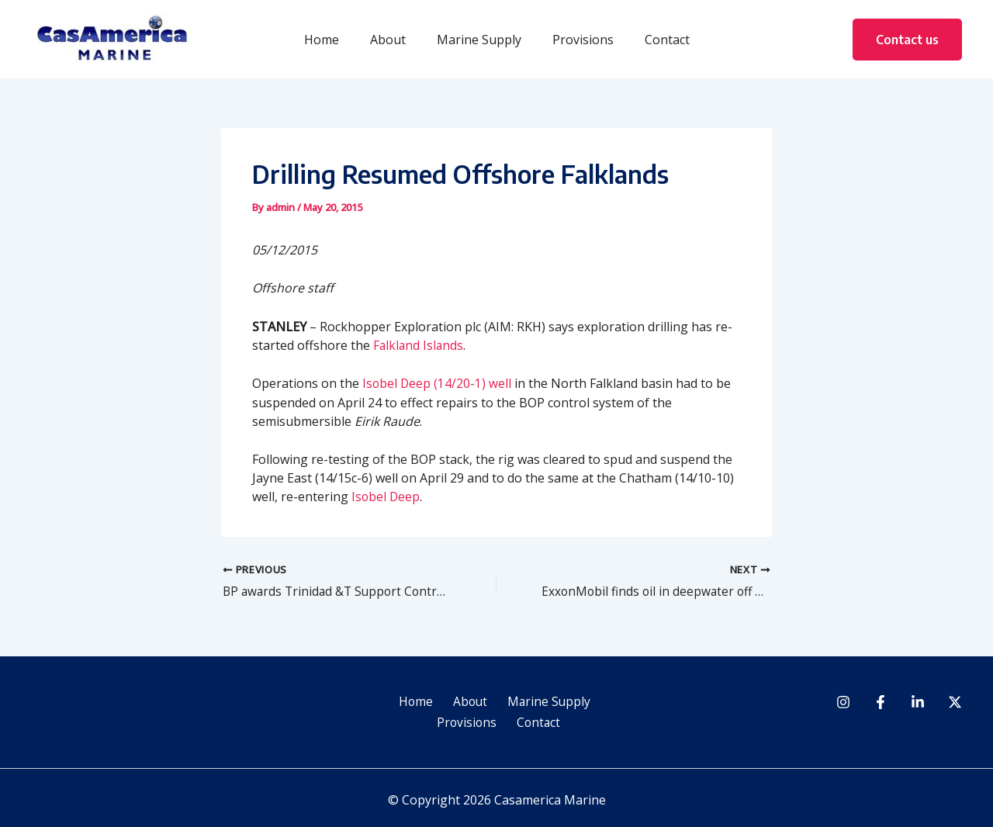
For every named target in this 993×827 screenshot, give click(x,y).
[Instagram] (843, 703)
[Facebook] (880, 703)
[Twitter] (955, 703)
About (394, 39)
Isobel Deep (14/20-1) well (437, 383)
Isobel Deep (386, 496)
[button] (907, 40)
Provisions (576, 39)
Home (334, 39)
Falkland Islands (419, 344)
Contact (654, 39)
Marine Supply (479, 39)
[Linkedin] (918, 703)
